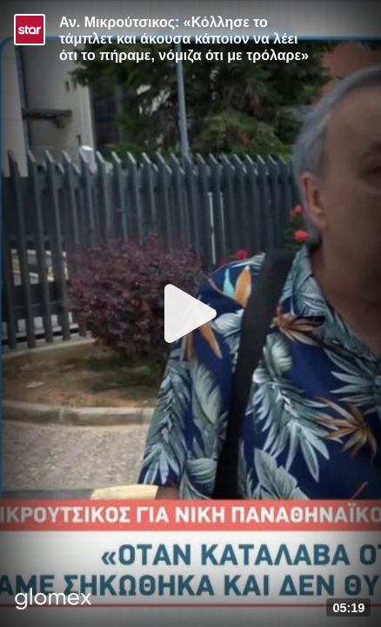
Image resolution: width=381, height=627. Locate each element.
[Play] (190, 313)
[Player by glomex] (53, 600)
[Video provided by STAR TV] (29, 29)
